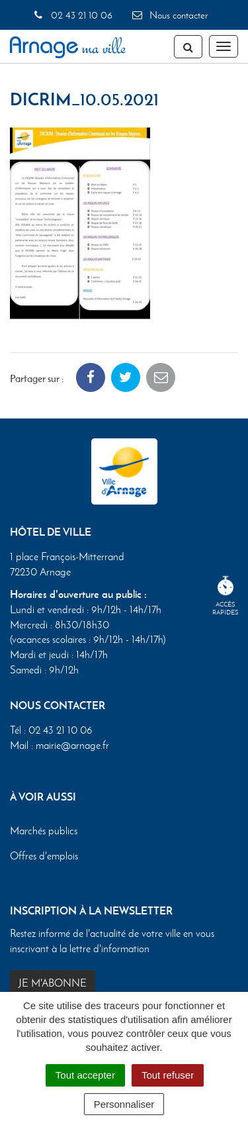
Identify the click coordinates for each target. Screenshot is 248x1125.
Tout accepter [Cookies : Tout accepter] (85, 1075)
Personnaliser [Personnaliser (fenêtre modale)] (124, 1104)
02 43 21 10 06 (72, 15)
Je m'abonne (53, 983)
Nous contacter (169, 15)
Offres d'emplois (44, 856)
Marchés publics (43, 830)
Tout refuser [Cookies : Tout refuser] (168, 1075)
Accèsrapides (225, 596)
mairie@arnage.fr (72, 745)
